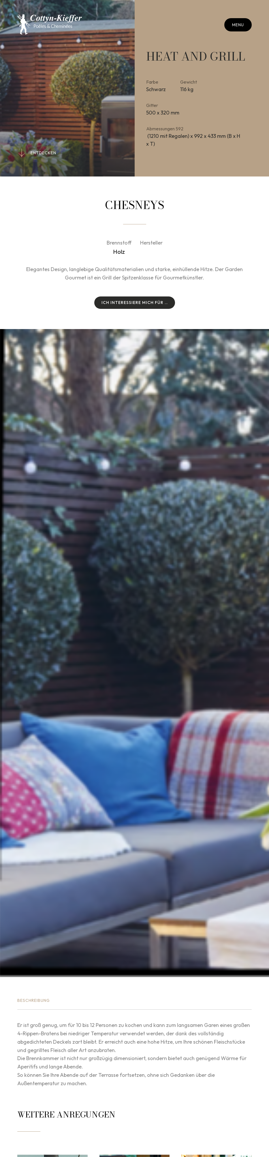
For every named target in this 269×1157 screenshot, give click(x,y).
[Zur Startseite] (49, 24)
